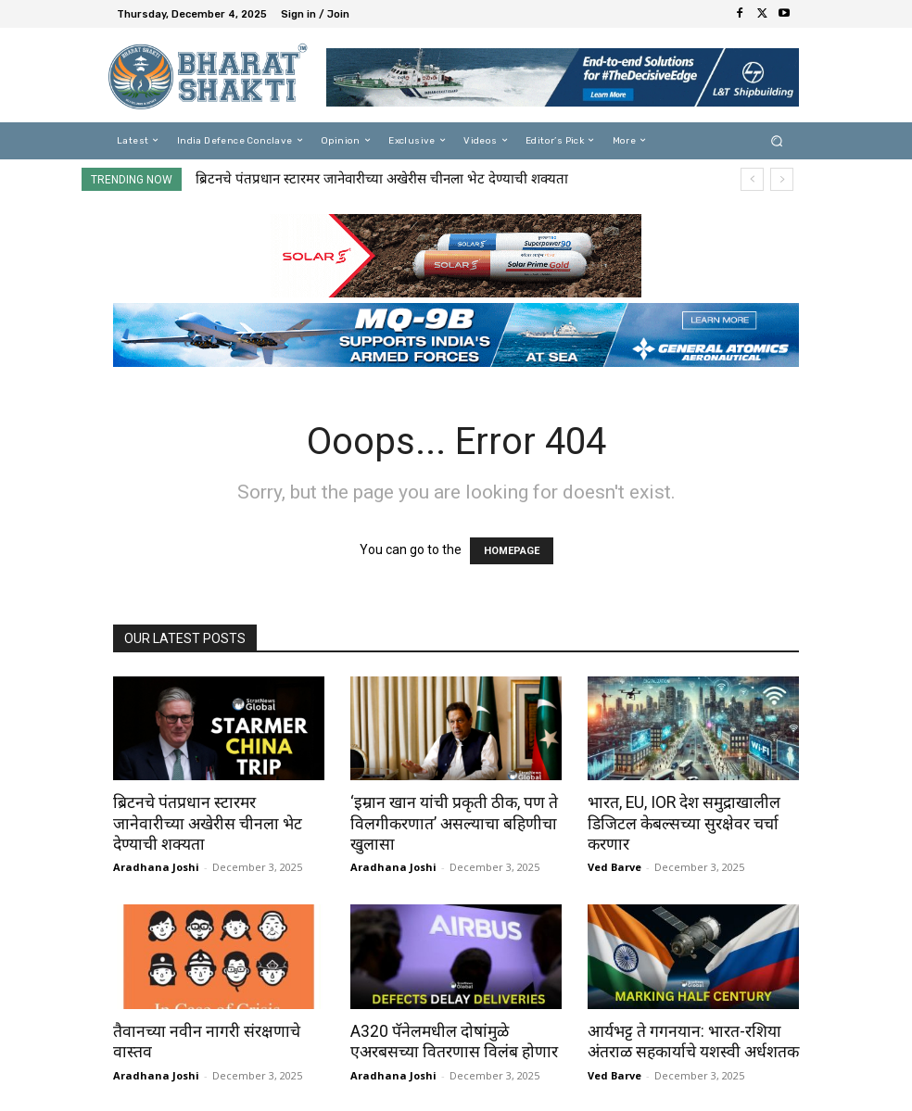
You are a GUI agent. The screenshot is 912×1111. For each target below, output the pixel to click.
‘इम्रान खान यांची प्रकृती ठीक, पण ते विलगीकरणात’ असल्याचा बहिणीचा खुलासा (449, 822)
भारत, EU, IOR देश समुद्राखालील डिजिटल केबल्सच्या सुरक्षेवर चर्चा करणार (682, 822)
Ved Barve (614, 866)
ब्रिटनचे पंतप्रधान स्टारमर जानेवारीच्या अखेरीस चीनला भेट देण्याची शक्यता (382, 178)
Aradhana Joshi (156, 845)
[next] (781, 179)
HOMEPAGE (511, 551)
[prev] (752, 179)
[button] (777, 140)
